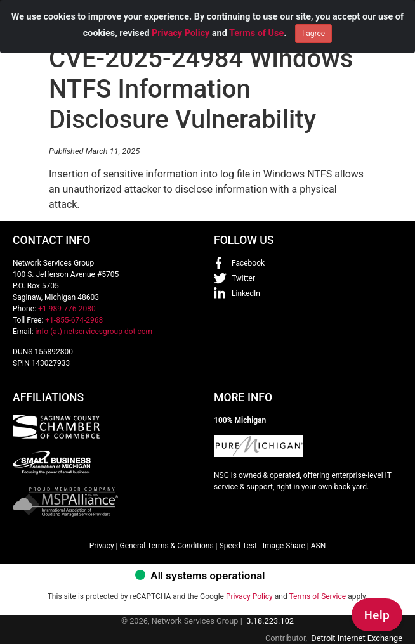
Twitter (243, 278)
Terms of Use (256, 31)
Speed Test (238, 545)
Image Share (284, 545)
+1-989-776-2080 (67, 308)
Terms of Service (317, 596)
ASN (318, 545)
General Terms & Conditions (166, 545)
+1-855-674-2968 (74, 320)
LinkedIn (246, 293)
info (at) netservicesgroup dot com (94, 331)
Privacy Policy (180, 31)
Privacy (101, 545)
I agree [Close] (313, 31)
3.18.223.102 (270, 621)
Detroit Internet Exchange (356, 638)
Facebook (248, 263)
